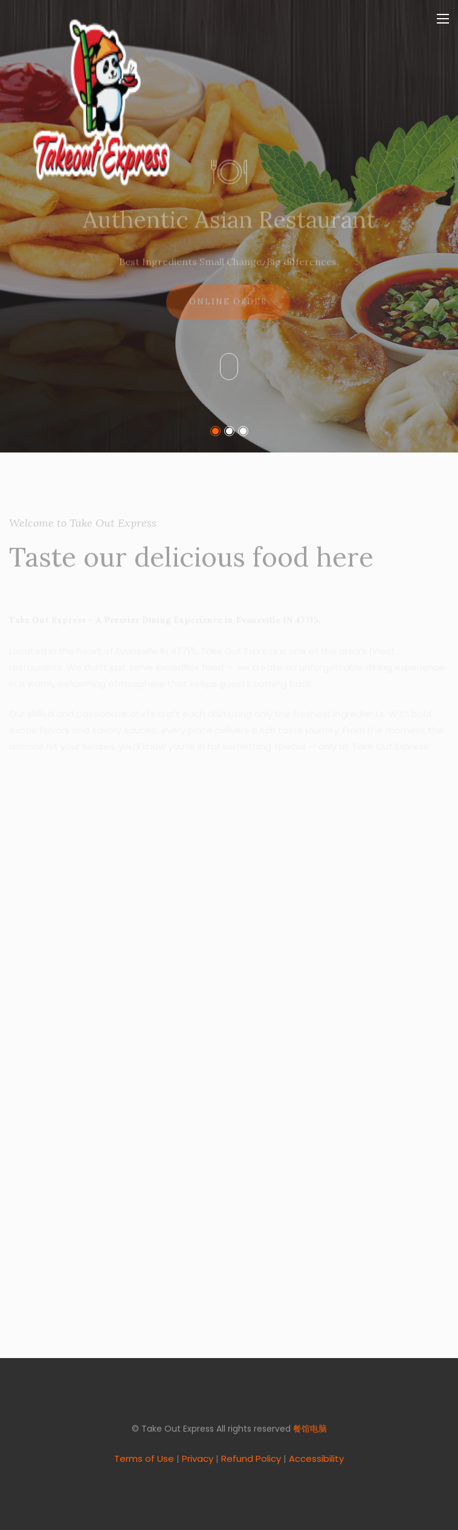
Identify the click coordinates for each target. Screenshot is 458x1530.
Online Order (228, 309)
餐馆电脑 (310, 1429)
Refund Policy (251, 1458)
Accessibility (316, 1458)
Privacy (197, 1458)
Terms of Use (144, 1458)
